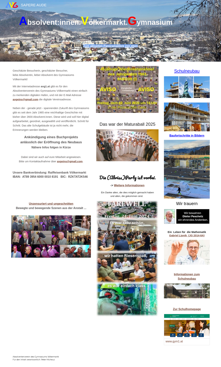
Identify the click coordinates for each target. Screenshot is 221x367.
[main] (110, 23)
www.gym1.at (174, 341)
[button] (216, 5)
